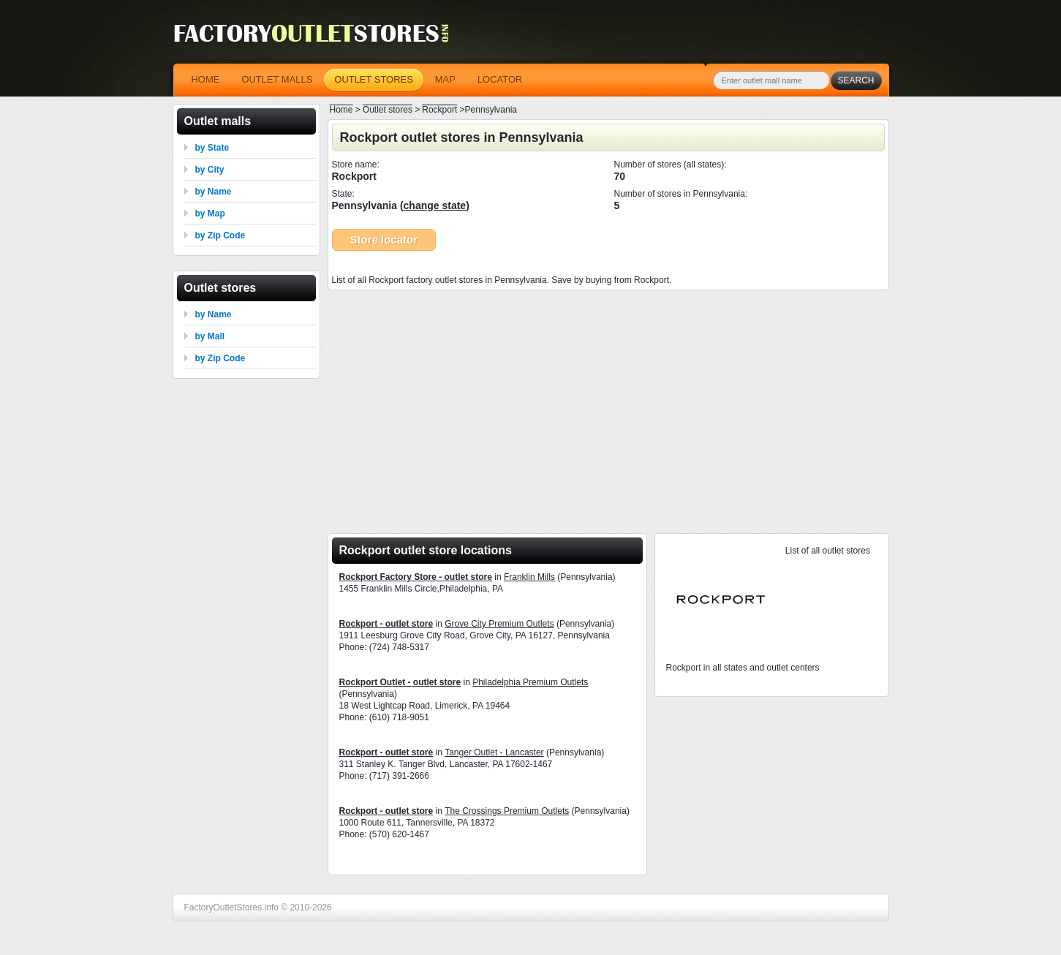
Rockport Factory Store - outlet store (415, 577)
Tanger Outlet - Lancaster (494, 752)
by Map (210, 213)
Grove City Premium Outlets (499, 624)
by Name (213, 191)
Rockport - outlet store (386, 624)
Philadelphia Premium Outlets (530, 682)
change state (435, 205)
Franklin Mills (529, 577)
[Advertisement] (608, 407)
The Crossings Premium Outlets (507, 811)
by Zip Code (220, 235)
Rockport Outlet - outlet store (400, 682)
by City (209, 170)
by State (212, 148)
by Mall (210, 336)
